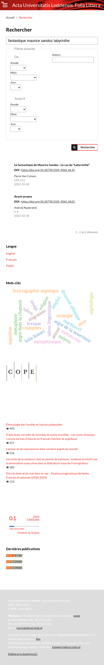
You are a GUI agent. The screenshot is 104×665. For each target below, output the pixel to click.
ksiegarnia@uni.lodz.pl (66, 647)
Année (14, 63)
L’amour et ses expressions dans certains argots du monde (42, 449)
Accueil (10, 17)
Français (11, 259)
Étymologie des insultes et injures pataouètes (34, 424)
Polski (10, 265)
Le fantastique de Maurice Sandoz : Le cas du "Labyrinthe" (52, 165)
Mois (13, 72)
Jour (13, 82)
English (10, 253)
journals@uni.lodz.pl (29, 628)
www (76, 615)
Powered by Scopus (28, 532)
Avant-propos (23, 196)
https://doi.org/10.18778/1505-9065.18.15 (48, 170)
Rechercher (87, 147)
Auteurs (56, 54)
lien (38, 639)
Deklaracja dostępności (23, 654)
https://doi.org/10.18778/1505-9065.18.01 (48, 201)
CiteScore (33, 518)
